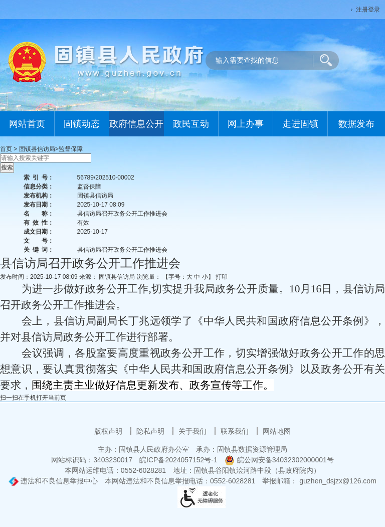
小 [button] (205, 276)
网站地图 (277, 431)
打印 (222, 276)
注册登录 (368, 9)
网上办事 (246, 124)
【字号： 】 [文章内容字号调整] (188, 276)
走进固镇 (300, 124)
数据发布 (356, 124)
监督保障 (71, 148)
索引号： (39, 177)
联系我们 (236, 431)
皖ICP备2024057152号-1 (178, 460)
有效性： (39, 222)
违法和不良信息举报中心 (53, 481)
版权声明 (109, 431)
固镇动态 (82, 124)
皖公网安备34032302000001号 (279, 460)
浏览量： (149, 276)
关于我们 (193, 431)
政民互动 (191, 124)
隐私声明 (151, 431)
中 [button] (197, 276)
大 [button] (189, 276)
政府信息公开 (136, 124)
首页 (6, 148)
